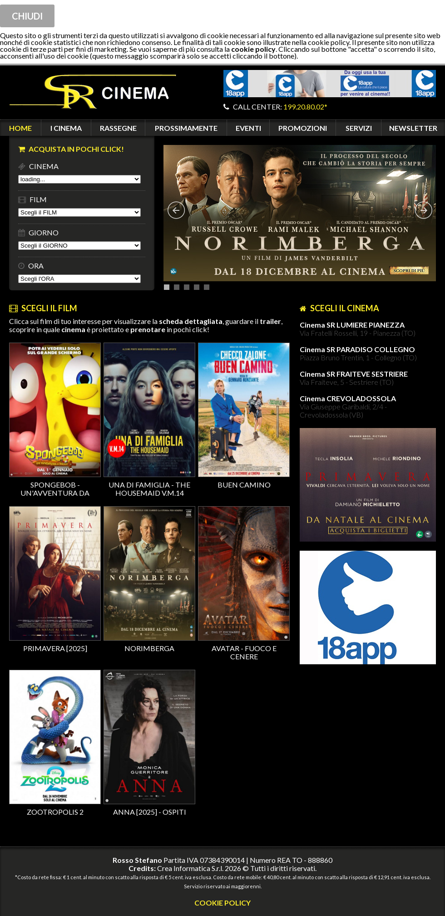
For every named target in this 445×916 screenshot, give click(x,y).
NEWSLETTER (413, 128)
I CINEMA (66, 128)
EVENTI (248, 128)
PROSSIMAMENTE (186, 128)
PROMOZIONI (302, 128)
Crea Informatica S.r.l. (190, 868)
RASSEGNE (118, 128)
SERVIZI (359, 128)
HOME (20, 128)
